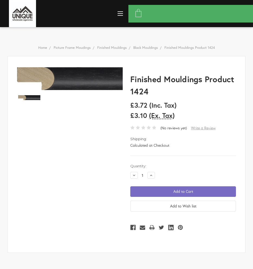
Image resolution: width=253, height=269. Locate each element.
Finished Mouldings (112, 47)
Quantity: (138, 166)
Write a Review (203, 127)
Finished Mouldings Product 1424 (189, 47)
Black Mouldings (145, 47)
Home (42, 47)
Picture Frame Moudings (72, 47)
